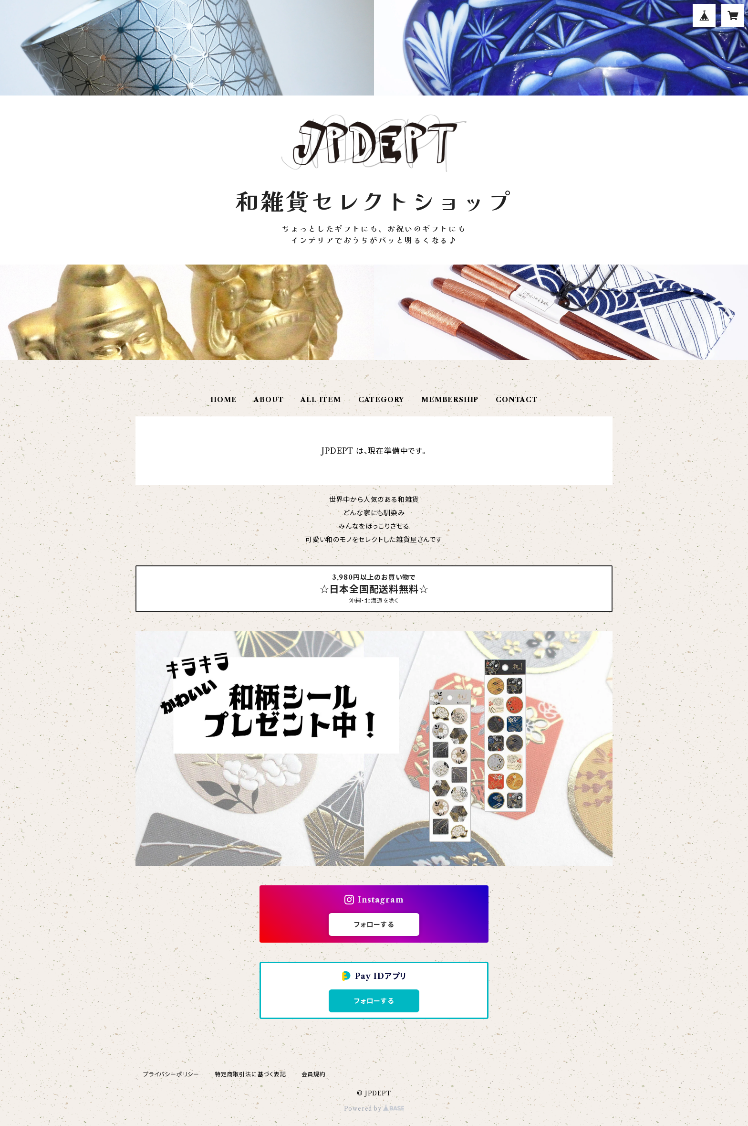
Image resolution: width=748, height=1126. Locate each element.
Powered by (374, 1108)
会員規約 (313, 1074)
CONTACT (517, 399)
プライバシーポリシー (171, 1074)
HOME (223, 399)
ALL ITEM (321, 399)
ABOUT (268, 399)
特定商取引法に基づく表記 (250, 1074)
